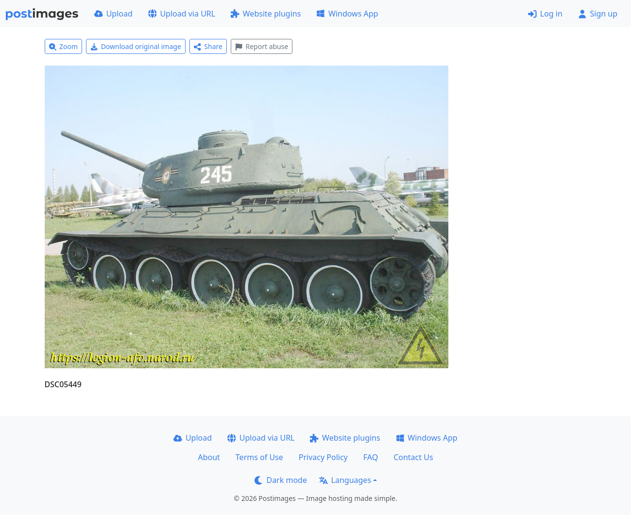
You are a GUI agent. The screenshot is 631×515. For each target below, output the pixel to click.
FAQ (370, 457)
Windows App (347, 13)
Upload (113, 13)
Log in (545, 13)
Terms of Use (259, 457)
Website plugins (266, 13)
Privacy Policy (323, 457)
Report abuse (261, 46)
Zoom (63, 46)
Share (208, 46)
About (209, 457)
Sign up (597, 13)
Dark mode (281, 480)
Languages (345, 480)
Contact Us (413, 457)
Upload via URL (181, 13)
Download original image (135, 46)
